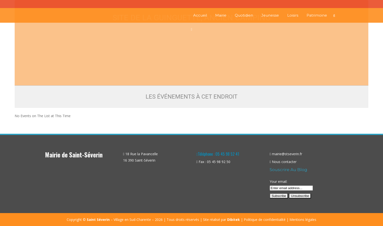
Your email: (278, 181)
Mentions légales (302, 219)
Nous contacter (284, 161)
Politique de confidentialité (265, 219)
